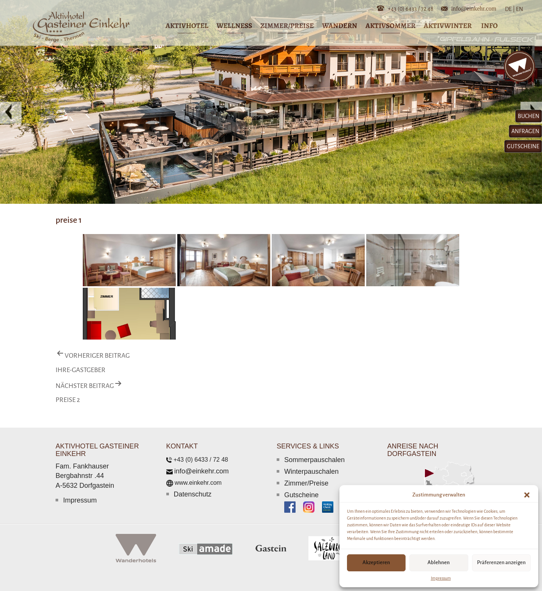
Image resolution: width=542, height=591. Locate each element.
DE (510, 9)
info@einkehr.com (473, 8)
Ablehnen (438, 562)
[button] (527, 495)
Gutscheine (301, 495)
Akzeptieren (376, 562)
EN (519, 9)
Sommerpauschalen (314, 460)
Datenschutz (193, 494)
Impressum (441, 578)
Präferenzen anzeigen (501, 562)
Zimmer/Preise (306, 483)
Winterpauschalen (311, 471)
